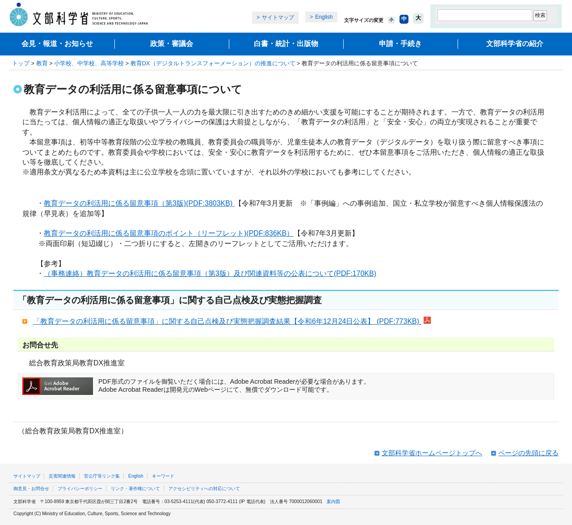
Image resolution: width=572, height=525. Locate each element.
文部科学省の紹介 (514, 43)
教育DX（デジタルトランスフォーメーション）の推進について (212, 63)
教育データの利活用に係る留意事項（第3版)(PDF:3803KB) (139, 203)
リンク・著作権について (135, 488)
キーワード (163, 476)
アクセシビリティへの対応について (204, 488)
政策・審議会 (171, 43)
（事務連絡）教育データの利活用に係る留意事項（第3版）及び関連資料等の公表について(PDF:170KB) (210, 273)
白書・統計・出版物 (286, 43)
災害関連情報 (62, 476)
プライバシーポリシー (80, 488)
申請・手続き (400, 43)
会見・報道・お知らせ (57, 43)
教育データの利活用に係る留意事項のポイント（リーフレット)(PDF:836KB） (169, 233)
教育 (42, 63)
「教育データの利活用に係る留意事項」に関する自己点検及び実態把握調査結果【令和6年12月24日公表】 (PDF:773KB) (232, 321)
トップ (20, 63)
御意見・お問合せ (31, 488)
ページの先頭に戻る (528, 453)
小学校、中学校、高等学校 (89, 63)
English (323, 17)
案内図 (333, 501)
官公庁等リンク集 (102, 476)
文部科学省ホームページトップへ (432, 453)
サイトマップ (278, 17)
